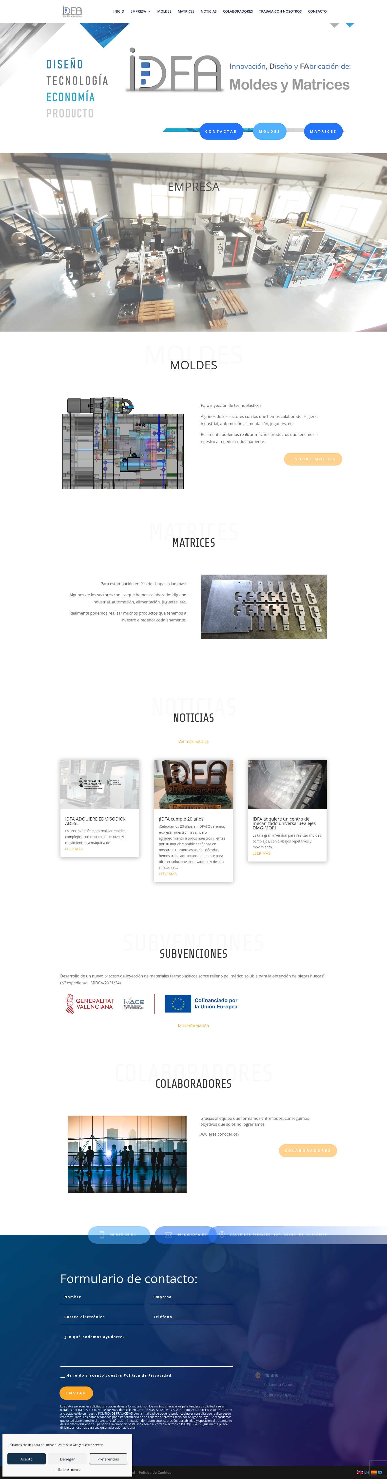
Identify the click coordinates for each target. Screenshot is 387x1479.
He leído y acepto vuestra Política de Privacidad (116, 1375)
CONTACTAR (220, 131)
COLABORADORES (238, 12)
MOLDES (164, 12)
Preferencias (108, 1459)
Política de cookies (67, 1470)
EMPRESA (138, 12)
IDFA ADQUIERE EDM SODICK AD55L (95, 821)
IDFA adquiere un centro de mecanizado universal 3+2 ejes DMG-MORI (284, 823)
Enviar (76, 1392)
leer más (74, 848)
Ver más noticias (193, 741)
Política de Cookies (155, 1472)
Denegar (67, 1459)
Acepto (26, 1459)
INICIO (118, 12)
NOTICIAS (209, 12)
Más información (193, 1026)
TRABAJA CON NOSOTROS (280, 12)
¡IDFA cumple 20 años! (182, 819)
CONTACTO (317, 12)
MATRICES (186, 12)
